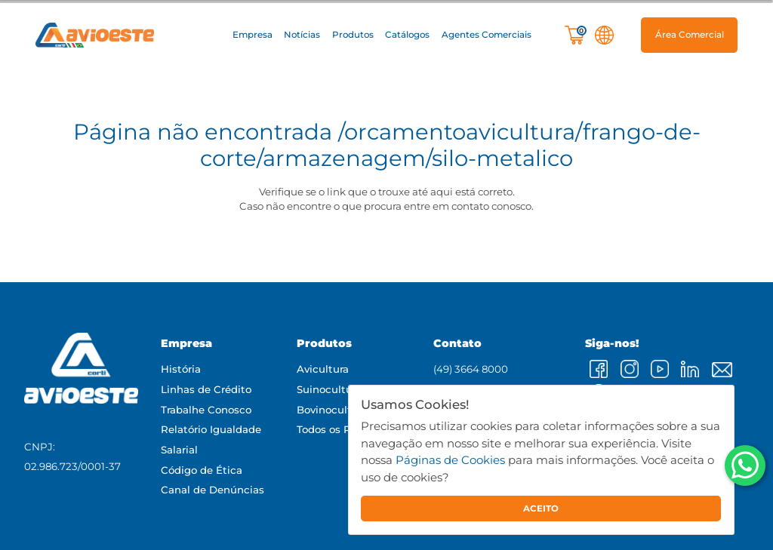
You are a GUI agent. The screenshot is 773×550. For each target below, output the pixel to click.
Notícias (302, 34)
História (181, 369)
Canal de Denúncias (212, 490)
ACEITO (541, 508)
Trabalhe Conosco (206, 410)
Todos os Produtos (343, 429)
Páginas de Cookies (450, 460)
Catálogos (407, 34)
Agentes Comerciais (486, 34)
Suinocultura (329, 389)
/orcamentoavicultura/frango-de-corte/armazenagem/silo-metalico (450, 144)
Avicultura (323, 369)
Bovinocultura (332, 410)
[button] (252, 35)
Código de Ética (201, 470)
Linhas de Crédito (206, 389)
